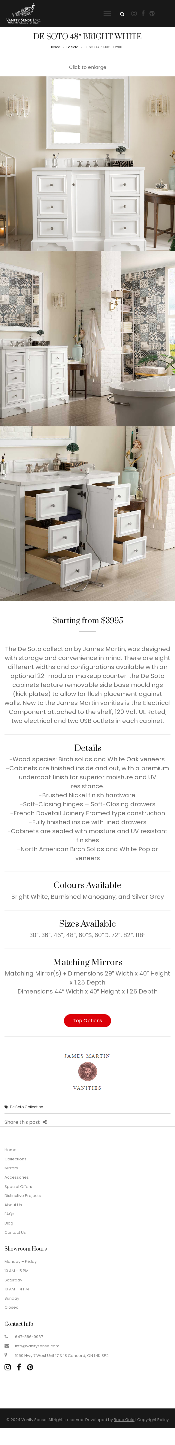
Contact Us (15, 1232)
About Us (13, 1205)
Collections (15, 1159)
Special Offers (18, 1186)
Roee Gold (124, 1420)
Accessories (17, 1177)
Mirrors (11, 1168)
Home (55, 47)
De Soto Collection (26, 1106)
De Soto (72, 47)
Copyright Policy (153, 1420)
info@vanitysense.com (37, 1346)
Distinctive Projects (23, 1195)
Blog (9, 1223)
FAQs (9, 1214)
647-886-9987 (29, 1337)
